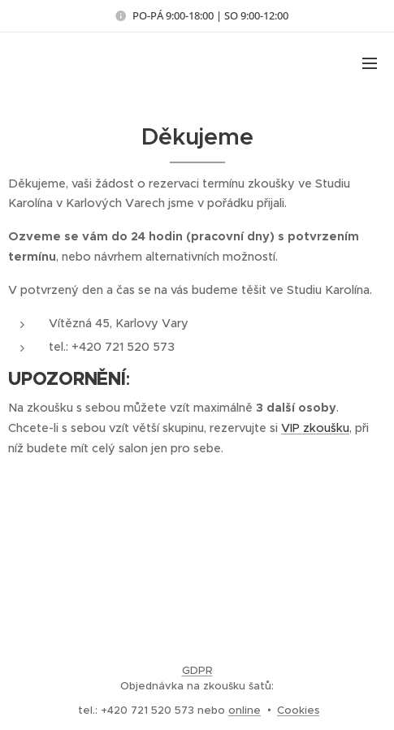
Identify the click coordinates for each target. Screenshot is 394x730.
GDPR (197, 670)
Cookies (298, 710)
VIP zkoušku (315, 428)
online (244, 710)
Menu (369, 63)
